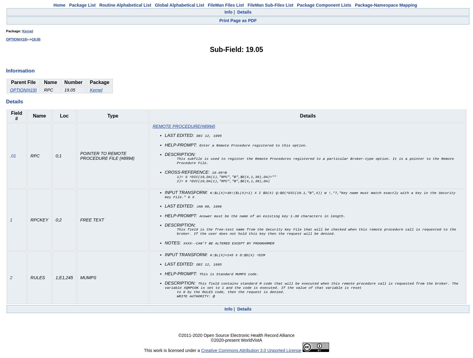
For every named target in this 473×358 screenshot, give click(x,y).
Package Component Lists (324, 5)
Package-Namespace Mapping (386, 5)
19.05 (36, 39)
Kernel (27, 31)
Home (59, 5)
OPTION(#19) (16, 39)
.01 (13, 156)
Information (20, 71)
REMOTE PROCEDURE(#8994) (184, 126)
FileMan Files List (226, 5)
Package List (82, 5)
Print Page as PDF (238, 20)
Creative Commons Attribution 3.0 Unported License (251, 353)
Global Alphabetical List (179, 5)
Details (244, 12)
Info (228, 12)
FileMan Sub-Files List (271, 5)
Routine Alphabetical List (125, 5)
